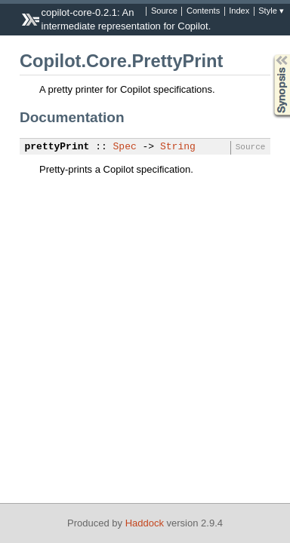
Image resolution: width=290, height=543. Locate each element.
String (178, 147)
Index (239, 11)
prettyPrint (57, 147)
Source (164, 11)
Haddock (144, 523)
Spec (125, 147)
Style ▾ (271, 11)
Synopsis (269, 54)
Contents (203, 11)
